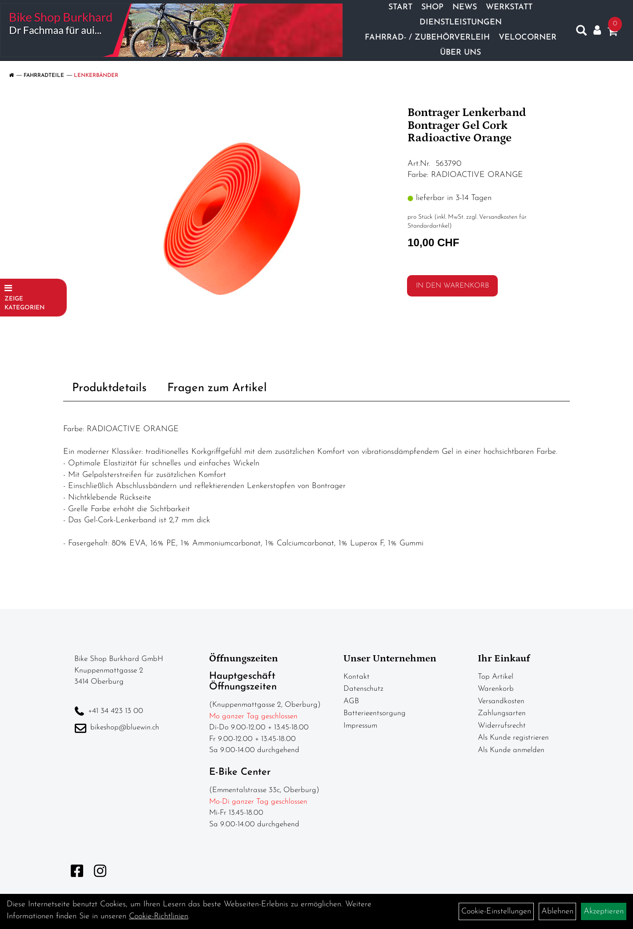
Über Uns (460, 52)
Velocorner (527, 37)
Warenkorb (496, 689)
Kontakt (356, 677)
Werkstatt (509, 7)
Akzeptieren (604, 911)
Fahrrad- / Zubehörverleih (427, 37)
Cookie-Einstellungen (496, 911)
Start (400, 7)
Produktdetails (109, 388)
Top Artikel (495, 677)
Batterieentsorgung (374, 713)
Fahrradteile (44, 75)
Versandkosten (501, 701)
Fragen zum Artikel (217, 388)
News (464, 7)
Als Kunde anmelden (511, 750)
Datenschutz (363, 689)
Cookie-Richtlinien (158, 916)
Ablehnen (557, 911)
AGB (351, 701)
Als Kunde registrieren (513, 737)
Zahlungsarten (502, 713)
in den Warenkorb (452, 285)
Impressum (360, 725)
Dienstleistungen (460, 22)
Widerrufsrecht (502, 725)
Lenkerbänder (96, 75)
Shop (432, 7)
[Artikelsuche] (581, 32)
